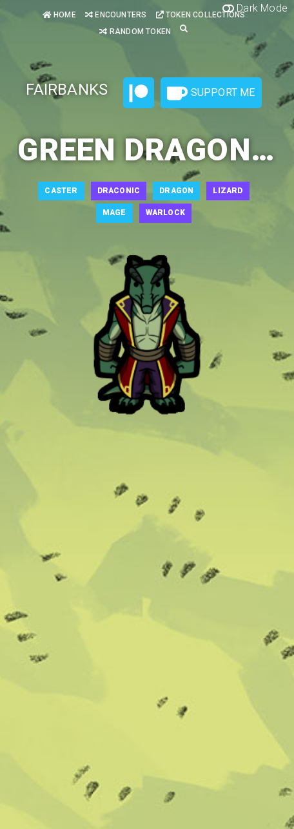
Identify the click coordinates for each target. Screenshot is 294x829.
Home (59, 14)
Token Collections (201, 14)
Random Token (135, 31)
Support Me (211, 93)
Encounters (115, 14)
